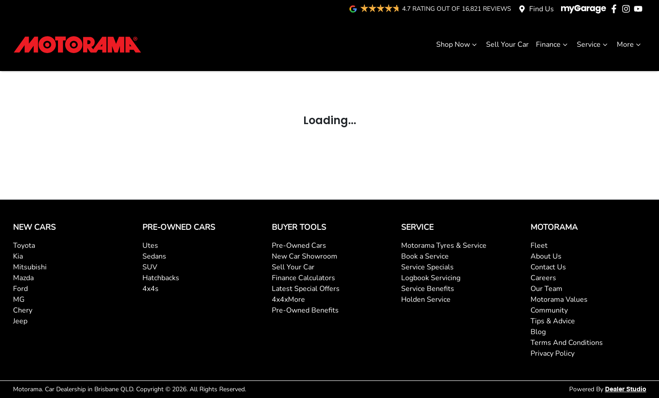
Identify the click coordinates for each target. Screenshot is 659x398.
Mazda (23, 278)
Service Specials (427, 267)
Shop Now (457, 44)
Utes (150, 245)
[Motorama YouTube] (640, 8)
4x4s (150, 289)
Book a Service (425, 256)
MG (19, 299)
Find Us (541, 9)
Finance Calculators (303, 278)
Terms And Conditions (567, 343)
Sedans (154, 256)
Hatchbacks (160, 278)
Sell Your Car (507, 44)
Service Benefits (427, 289)
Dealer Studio (625, 389)
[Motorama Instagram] (628, 8)
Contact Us (548, 267)
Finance (553, 44)
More (630, 44)
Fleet (539, 245)
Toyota (24, 245)
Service (593, 44)
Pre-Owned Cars (299, 245)
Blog (538, 332)
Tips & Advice (553, 321)
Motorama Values (559, 299)
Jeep (20, 321)
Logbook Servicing (430, 278)
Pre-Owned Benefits (305, 310)
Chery (22, 310)
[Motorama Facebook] (616, 8)
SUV (149, 267)
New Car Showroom (304, 256)
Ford (20, 289)
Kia (18, 256)
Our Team (546, 289)
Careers (543, 278)
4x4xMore (288, 299)
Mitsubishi (30, 267)
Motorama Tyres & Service (444, 245)
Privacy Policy (553, 353)
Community (549, 310)
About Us (546, 256)
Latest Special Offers (306, 289)
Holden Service (426, 299)
